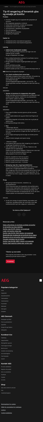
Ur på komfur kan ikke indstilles (13, 227)
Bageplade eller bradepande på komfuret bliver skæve (20, 235)
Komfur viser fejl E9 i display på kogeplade (16, 229)
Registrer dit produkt (6, 369)
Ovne (2, 290)
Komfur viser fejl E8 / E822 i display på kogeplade (18, 241)
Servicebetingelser (5, 353)
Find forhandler (5, 356)
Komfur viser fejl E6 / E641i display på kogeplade (18, 233)
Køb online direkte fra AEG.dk (8, 387)
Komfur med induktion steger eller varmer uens (17, 243)
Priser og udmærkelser (6, 322)
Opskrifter (3, 324)
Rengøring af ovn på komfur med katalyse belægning (19, 237)
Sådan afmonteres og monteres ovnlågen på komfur (19, 225)
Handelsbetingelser (6, 393)
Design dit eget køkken (6, 327)
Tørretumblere (4, 298)
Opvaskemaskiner (5, 295)
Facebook (3, 374)
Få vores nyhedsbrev (6, 366)
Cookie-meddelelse (6, 413)
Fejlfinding (3, 337)
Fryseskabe (4, 303)
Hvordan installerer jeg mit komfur (13, 239)
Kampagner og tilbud (6, 319)
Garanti (3, 358)
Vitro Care (5, 87)
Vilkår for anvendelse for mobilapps (11, 407)
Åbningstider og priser (6, 343)
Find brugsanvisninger (6, 345)
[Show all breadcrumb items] (2, 6)
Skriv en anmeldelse (6, 372)
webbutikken (6, 90)
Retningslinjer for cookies (8, 404)
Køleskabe (3, 306)
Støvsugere (3, 308)
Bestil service (4, 348)
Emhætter (3, 311)
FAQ (2, 390)
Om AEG (3, 379)
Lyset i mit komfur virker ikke (12, 231)
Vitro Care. (5, 197)
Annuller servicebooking (7, 351)
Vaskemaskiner (4, 301)
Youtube (3, 377)
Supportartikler (4, 340)
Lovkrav (3, 410)
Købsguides (4, 330)
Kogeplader (4, 293)
